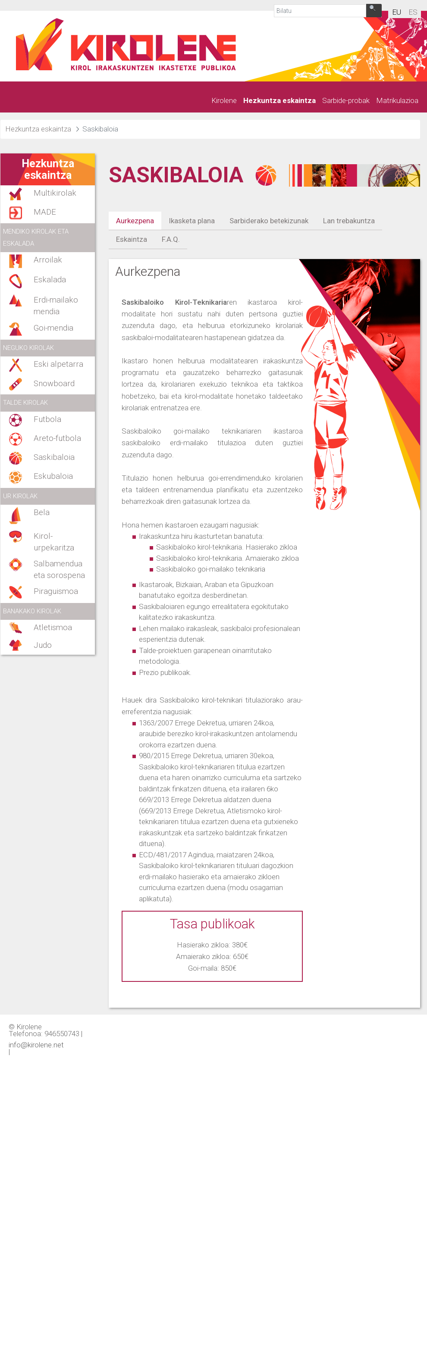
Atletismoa (53, 627)
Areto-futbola (57, 438)
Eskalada (50, 279)
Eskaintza (131, 239)
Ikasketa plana (192, 220)
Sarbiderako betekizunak (268, 220)
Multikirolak (55, 193)
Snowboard (54, 383)
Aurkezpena (135, 220)
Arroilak (48, 260)
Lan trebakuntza (349, 220)
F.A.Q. (171, 239)
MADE (45, 212)
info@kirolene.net (36, 1044)
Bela (42, 512)
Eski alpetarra (58, 364)
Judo (43, 645)
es (413, 12)
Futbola (47, 419)
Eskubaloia (53, 476)
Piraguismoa (56, 591)
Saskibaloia (54, 457)
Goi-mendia (53, 328)
